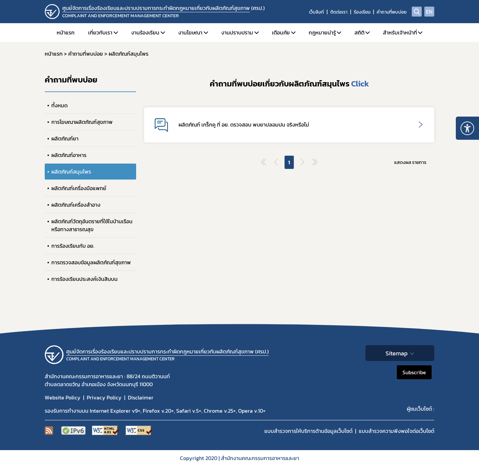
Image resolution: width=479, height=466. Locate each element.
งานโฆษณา (190, 32)
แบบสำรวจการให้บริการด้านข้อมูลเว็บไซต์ (308, 431)
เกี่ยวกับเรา (100, 32)
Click (360, 83)
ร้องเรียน (362, 12)
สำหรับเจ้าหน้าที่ (400, 32)
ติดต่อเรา (338, 12)
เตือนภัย (281, 32)
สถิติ (359, 32)
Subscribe (414, 372)
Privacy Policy (104, 397)
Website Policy (62, 397)
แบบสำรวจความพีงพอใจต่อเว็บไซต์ (396, 431)
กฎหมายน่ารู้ (322, 32)
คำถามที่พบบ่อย (391, 12)
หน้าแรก (66, 32)
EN (429, 12)
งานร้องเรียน (145, 32)
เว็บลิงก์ (316, 12)
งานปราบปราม (237, 32)
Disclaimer (140, 397)
